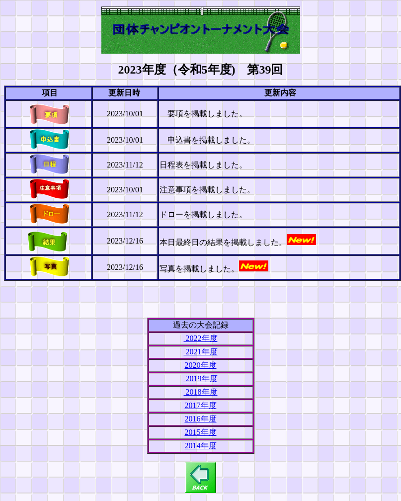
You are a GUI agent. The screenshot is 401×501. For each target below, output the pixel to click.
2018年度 (201, 392)
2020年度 (201, 365)
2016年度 (201, 419)
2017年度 (201, 405)
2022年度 (201, 338)
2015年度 (201, 432)
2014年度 (201, 445)
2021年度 (201, 351)
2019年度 (201, 378)
